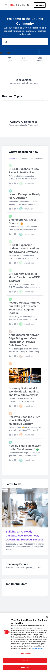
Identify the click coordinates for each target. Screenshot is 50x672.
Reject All (25, 660)
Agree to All (25, 667)
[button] (5, 6)
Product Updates (37, 159)
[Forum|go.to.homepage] (19, 5)
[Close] (47, 617)
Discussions (13, 159)
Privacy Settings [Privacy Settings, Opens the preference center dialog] (25, 653)
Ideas (24, 159)
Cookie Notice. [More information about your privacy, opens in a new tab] (37, 648)
